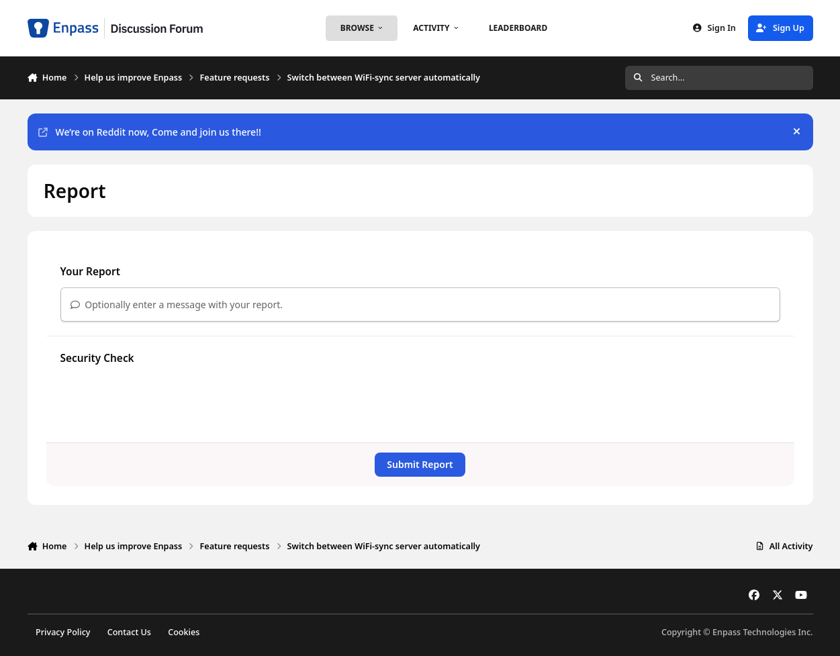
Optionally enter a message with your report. (177, 304)
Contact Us (129, 632)
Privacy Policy (63, 632)
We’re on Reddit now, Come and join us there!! (149, 132)
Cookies (183, 632)
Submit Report (420, 464)
